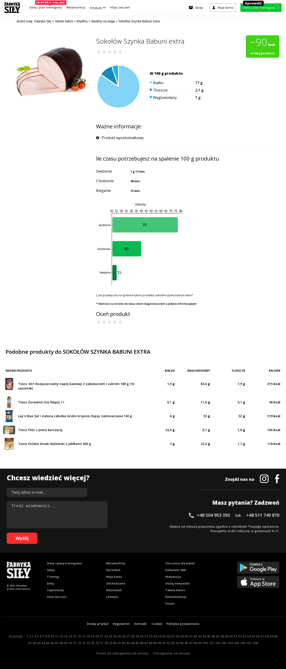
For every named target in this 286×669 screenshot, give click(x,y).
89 (155, 643)
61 (30, 643)
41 (191, 636)
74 (88, 643)
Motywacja (173, 577)
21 (101, 636)
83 (128, 643)
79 (110, 643)
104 (230, 643)
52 (240, 636)
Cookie (156, 624)
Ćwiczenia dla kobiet (180, 563)
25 (119, 636)
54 (249, 636)
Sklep (51, 570)
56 (258, 636)
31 (146, 636)
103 (224, 643)
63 (39, 643)
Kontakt (140, 624)
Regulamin (121, 624)
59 (271, 636)
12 (61, 636)
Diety (50, 583)
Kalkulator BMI (175, 570)
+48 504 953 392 (213, 515)
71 (74, 643)
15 (74, 636)
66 (52, 643)
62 (34, 643)
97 (191, 643)
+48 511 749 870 (262, 515)
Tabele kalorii (175, 590)
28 (133, 636)
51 (235, 636)
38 (177, 636)
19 (92, 636)
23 (110, 636)
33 (155, 636)
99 (200, 643)
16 (79, 636)
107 (249, 643)
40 (186, 636)
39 (182, 636)
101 (211, 643)
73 (83, 643)
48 (222, 636)
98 (195, 643)
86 (141, 643)
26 (124, 636)
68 (61, 643)
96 (186, 643)
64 (43, 643)
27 (128, 636)
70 (70, 643)
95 (182, 643)
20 (97, 636)
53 (244, 636)
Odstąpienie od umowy (171, 653)
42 (195, 636)
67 (57, 643)
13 (65, 636)
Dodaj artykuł (97, 624)
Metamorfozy (75, 7)
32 (150, 636)
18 (88, 636)
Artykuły (97, 7)
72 (79, 643)
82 (124, 643)
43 (200, 636)
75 (92, 643)
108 (255, 643)
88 (150, 643)
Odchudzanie (115, 583)
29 (137, 636)
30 (141, 636)
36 (168, 636)
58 (267, 636)
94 (177, 643)
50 (231, 636)
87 (146, 643)
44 (204, 636)
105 (236, 643)
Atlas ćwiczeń (120, 7)
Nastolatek (114, 590)
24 (115, 636)
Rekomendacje (176, 597)
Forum (170, 603)
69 (65, 643)
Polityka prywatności (182, 624)
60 (276, 636)
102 (217, 643)
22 (106, 636)
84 (133, 643)
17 (83, 636)
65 (48, 643)
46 (213, 636)
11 (57, 636)
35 (164, 636)
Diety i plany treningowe (64, 563)
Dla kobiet (113, 570)
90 (159, 643)
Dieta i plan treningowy (46, 6)
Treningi (53, 577)
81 (119, 643)
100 (205, 643)
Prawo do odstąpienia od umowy (122, 653)
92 (168, 643)
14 (70, 636)
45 (208, 636)
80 (115, 643)
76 (97, 643)
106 (242, 643)
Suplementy (55, 590)
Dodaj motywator (177, 583)
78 (106, 643)
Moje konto (114, 577)
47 (217, 636)
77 (101, 643)
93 (173, 643)
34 (159, 636)
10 (52, 636)
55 (253, 636)
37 (173, 636)
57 (262, 636)
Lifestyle (112, 597)
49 (226, 636)
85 (137, 643)
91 (164, 643)
